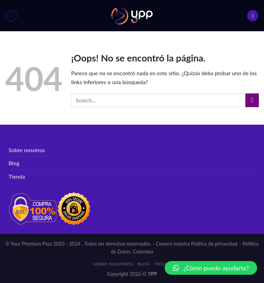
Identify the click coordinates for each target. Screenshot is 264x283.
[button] (211, 268)
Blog (14, 163)
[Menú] (11, 15)
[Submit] (252, 100)
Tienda (17, 176)
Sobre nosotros (27, 150)
